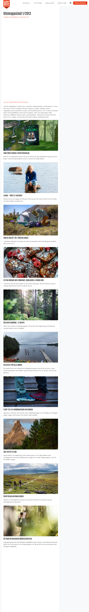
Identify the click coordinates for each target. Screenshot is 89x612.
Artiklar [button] (25, 3)
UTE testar (36, 3)
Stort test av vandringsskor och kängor (18, 409)
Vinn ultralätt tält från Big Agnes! (16, 237)
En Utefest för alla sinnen (12, 364)
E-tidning (6, 17)
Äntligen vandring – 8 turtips (14, 322)
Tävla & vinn (48, 3)
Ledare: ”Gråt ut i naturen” (13, 195)
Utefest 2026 (61, 3)
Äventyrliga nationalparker (13, 495)
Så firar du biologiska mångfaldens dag (18, 538)
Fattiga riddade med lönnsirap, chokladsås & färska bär (23, 280)
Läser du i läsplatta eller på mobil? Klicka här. (16, 102)
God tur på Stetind (10, 451)
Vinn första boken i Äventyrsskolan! (16, 153)
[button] (28, 3)
